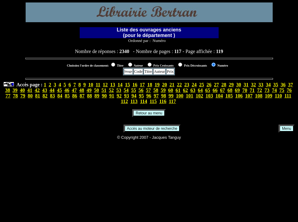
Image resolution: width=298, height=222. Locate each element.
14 (120, 84)
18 (149, 84)
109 (268, 95)
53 (118, 90)
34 (268, 84)
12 (105, 84)
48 (81, 90)
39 (15, 90)
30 (238, 84)
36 (283, 84)
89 (96, 95)
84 (59, 95)
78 (15, 95)
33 (260, 84)
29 (231, 84)
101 (189, 95)
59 (163, 90)
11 (98, 84)
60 (170, 90)
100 (179, 95)
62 (185, 90)
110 (278, 95)
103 (209, 95)
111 (287, 95)
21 (172, 84)
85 (67, 95)
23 (186, 84)
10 (90, 84)
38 (7, 90)
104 (219, 95)
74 (274, 90)
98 (163, 95)
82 (45, 95)
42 (37, 90)
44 (52, 90)
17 (142, 84)
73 (267, 90)
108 (258, 95)
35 (275, 84)
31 (246, 84)
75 (281, 90)
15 (127, 84)
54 (126, 90)
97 (156, 95)
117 (172, 101)
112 (124, 101)
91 (111, 95)
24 (194, 84)
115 (153, 101)
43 (44, 90)
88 (89, 95)
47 (74, 90)
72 (259, 90)
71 (252, 90)
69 (237, 90)
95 (141, 95)
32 (253, 84)
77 (8, 95)
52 (111, 90)
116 (162, 101)
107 (249, 95)
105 (229, 95)
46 (67, 90)
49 (89, 90)
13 (112, 84)
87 (82, 95)
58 (155, 90)
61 (178, 90)
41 (29, 90)
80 (30, 95)
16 (134, 84)
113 (133, 101)
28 (223, 84)
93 (126, 95)
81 (37, 95)
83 (52, 95)
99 (171, 95)
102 (199, 95)
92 (119, 95)
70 (244, 90)
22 (179, 84)
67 (222, 90)
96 (148, 95)
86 (74, 95)
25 (201, 84)
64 (200, 90)
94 (134, 95)
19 (157, 84)
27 (216, 84)
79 (22, 95)
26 (209, 84)
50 (96, 90)
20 (164, 84)
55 (133, 90)
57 (148, 90)
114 (143, 101)
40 (22, 90)
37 (290, 84)
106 (239, 95)
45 (59, 90)
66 (215, 90)
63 (193, 90)
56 (141, 90)
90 (104, 95)
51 (104, 90)
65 (207, 90)
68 (230, 90)
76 (289, 90)
